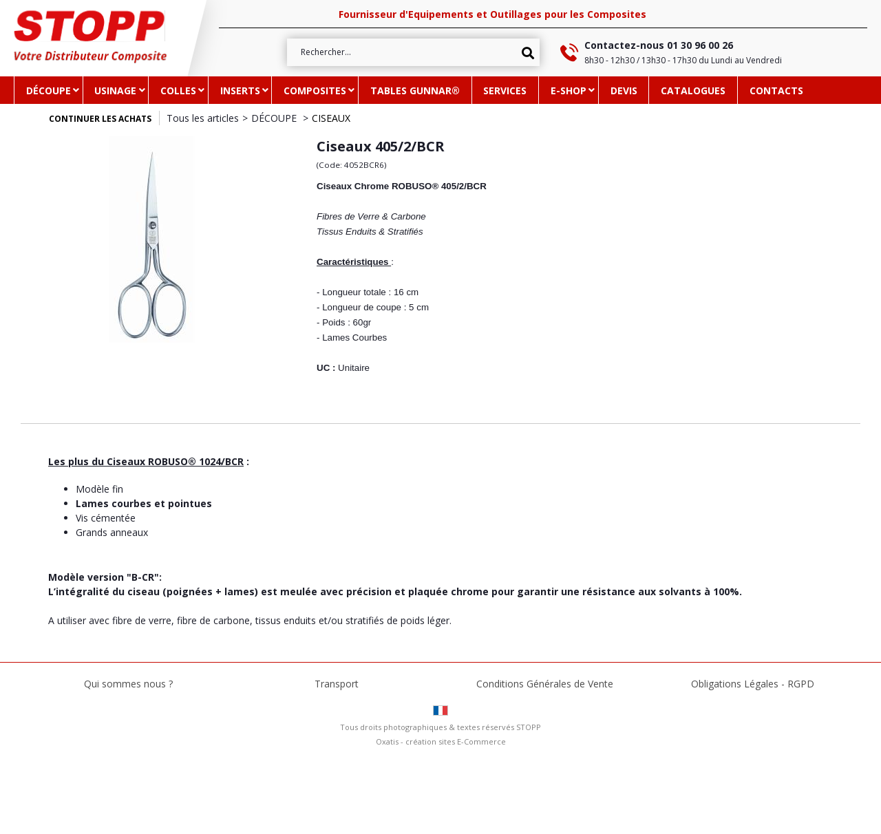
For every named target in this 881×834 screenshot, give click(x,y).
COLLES (178, 90)
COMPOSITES (315, 90)
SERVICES (505, 90)
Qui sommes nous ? (128, 683)
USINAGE (115, 90)
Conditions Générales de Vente (544, 683)
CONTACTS (776, 90)
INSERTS (240, 90)
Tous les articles (203, 118)
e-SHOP (568, 90)
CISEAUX (331, 118)
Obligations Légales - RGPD (752, 683)
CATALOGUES (693, 90)
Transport (337, 683)
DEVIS (624, 90)
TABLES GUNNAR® (415, 90)
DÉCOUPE (48, 90)
